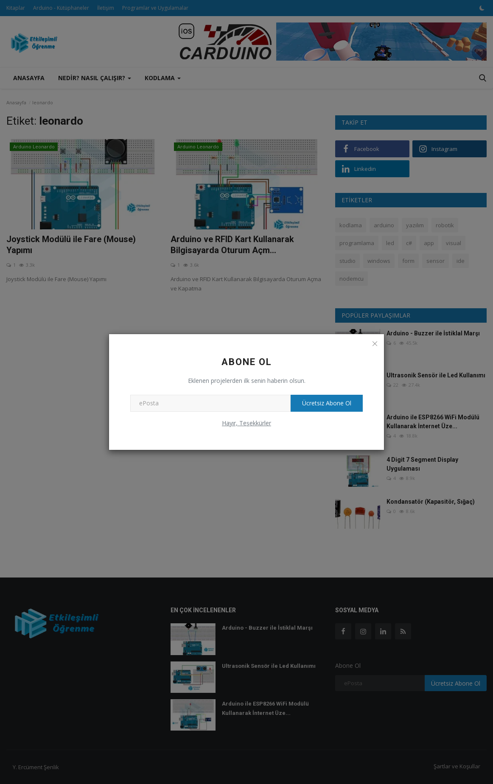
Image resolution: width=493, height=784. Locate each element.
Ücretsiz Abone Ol (325, 403)
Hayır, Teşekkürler (246, 423)
